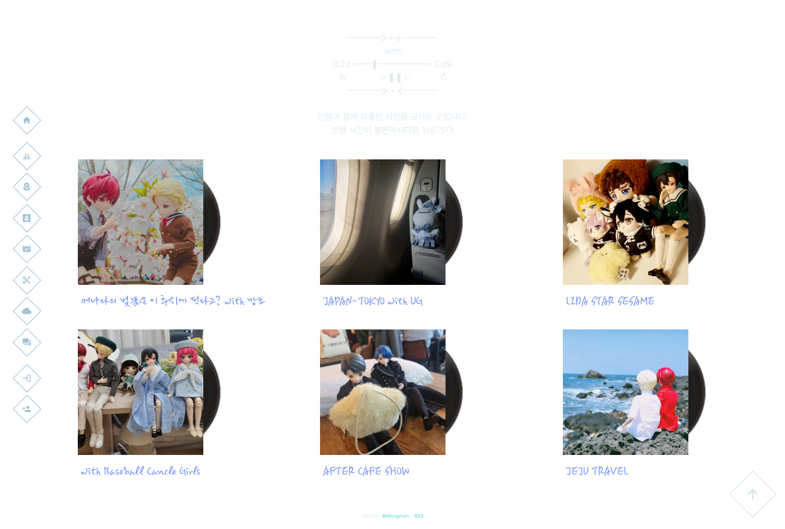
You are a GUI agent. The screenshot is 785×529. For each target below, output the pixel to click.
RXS (419, 516)
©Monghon (395, 516)
